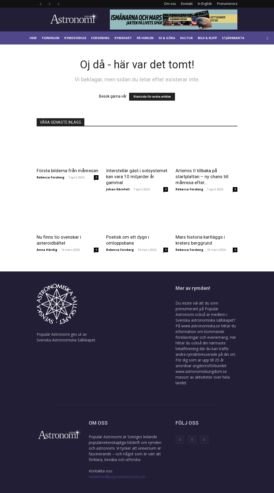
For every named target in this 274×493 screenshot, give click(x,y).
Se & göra (166, 38)
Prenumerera (227, 3)
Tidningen (50, 38)
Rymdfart (123, 38)
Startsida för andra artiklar (152, 96)
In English (205, 3)
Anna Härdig (47, 250)
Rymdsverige (75, 38)
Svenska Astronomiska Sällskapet (66, 339)
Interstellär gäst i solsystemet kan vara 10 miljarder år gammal (136, 176)
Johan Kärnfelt (118, 189)
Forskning (100, 38)
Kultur (186, 38)
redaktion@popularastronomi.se (117, 476)
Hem (33, 38)
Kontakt (187, 3)
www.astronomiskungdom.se (201, 371)
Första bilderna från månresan (67, 170)
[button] (267, 38)
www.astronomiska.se (200, 325)
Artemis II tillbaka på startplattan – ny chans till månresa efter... (202, 176)
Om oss (170, 3)
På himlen (145, 38)
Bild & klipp (207, 38)
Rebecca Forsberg (50, 177)
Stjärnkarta (233, 38)
